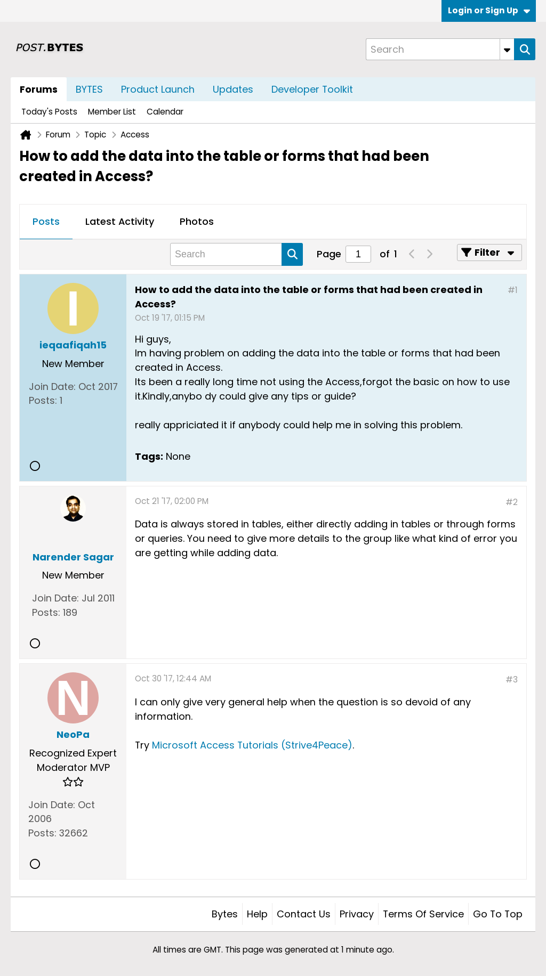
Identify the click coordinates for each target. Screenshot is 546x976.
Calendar (165, 111)
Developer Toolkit (312, 89)
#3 (511, 679)
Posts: (43, 400)
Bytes (225, 914)
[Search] (440, 49)
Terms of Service (423, 914)
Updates (233, 89)
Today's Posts (49, 111)
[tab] (46, 222)
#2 (511, 502)
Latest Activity (119, 221)
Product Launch (158, 89)
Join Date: (52, 386)
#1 (513, 290)
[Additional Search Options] (507, 49)
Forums (39, 89)
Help (257, 914)
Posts (46, 221)
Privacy (357, 914)
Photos (197, 221)
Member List (112, 111)
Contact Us (304, 914)
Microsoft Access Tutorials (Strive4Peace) (252, 745)
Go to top (498, 914)
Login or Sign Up (489, 10)
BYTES (89, 89)
